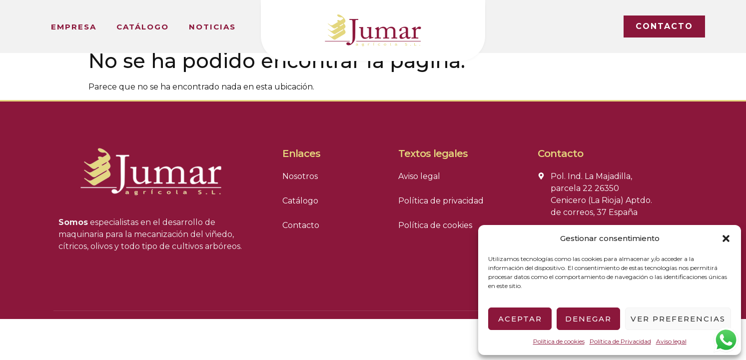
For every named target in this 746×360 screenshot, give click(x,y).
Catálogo (142, 27)
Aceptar (520, 319)
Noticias (212, 27)
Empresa (73, 27)
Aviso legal (671, 341)
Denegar (588, 319)
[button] (726, 239)
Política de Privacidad (620, 341)
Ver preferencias (678, 319)
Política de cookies (559, 341)
